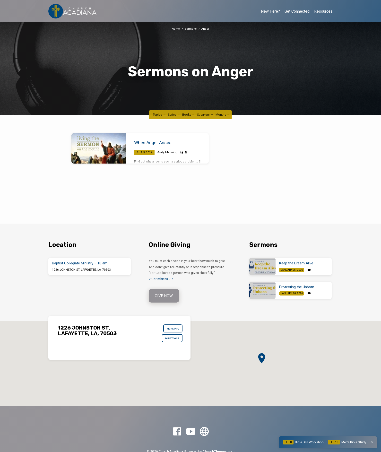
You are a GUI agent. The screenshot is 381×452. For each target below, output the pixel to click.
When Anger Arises (153, 142)
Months (223, 114)
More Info (171, 330)
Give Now (164, 296)
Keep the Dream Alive (296, 263)
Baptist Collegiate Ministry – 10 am (79, 263)
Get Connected (297, 11)
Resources (323, 11)
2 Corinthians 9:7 (161, 279)
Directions (170, 341)
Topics (159, 114)
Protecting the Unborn (296, 287)
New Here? (270, 11)
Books (188, 114)
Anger (206, 28)
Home (175, 28)
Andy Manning (167, 152)
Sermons (190, 28)
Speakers (205, 114)
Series (174, 114)
